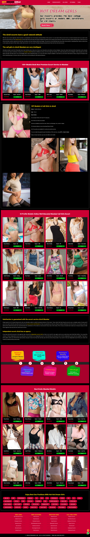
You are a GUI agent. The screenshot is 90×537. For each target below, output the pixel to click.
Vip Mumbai (72, 2)
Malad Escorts (54, 516)
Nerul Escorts (36, 518)
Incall (79, 498)
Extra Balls (54, 498)
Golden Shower (8, 507)
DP (47, 498)
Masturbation (8, 501)
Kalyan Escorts (72, 523)
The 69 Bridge (62, 507)
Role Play (30, 501)
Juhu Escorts (18, 525)
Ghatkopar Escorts (71, 528)
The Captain (52, 507)
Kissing (25, 507)
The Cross (26, 504)
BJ (36, 498)
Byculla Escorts (54, 525)
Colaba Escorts (18, 530)
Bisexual (30, 498)
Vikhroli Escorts (54, 530)
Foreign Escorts (56, 2)
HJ (73, 498)
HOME (48, 2)
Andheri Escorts (18, 518)
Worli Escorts (36, 530)
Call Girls (65, 2)
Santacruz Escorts (36, 525)
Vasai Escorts (54, 521)
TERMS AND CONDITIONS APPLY (57, 535)
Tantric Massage (53, 501)
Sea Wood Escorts (71, 518)
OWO (23, 501)
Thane (79, 2)
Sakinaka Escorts (71, 530)
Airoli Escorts (71, 525)
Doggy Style (33, 507)
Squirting (38, 501)
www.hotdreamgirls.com (32, 535)
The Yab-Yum (72, 501)
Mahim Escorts (54, 528)
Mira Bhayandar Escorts (36, 523)
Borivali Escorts (18, 528)
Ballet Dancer (8, 504)
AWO (13, 498)
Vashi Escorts (36, 516)
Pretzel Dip (17, 507)
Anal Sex (6, 498)
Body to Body (17, 504)
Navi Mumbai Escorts (18, 516)
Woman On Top (45, 504)
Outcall (16, 501)
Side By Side (63, 501)
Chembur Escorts (36, 521)
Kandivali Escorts (53, 518)
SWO (45, 501)
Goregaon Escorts (18, 521)
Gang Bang (72, 504)
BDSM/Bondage (21, 498)
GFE (68, 498)
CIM (42, 498)
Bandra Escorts (18, 523)
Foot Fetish (54, 504)
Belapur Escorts (71, 516)
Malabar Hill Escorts (72, 521)
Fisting (62, 498)
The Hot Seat (43, 507)
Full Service (63, 504)
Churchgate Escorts (36, 528)
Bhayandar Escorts (54, 523)
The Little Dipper (72, 507)
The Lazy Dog (35, 504)
